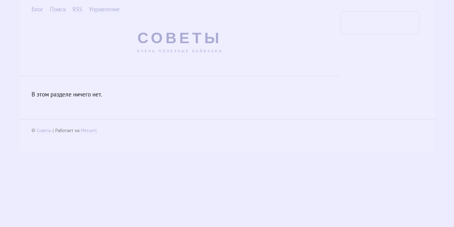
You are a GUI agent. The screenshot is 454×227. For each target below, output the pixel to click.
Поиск (58, 9)
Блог (37, 9)
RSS (77, 9)
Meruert (89, 130)
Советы (179, 38)
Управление (104, 9)
